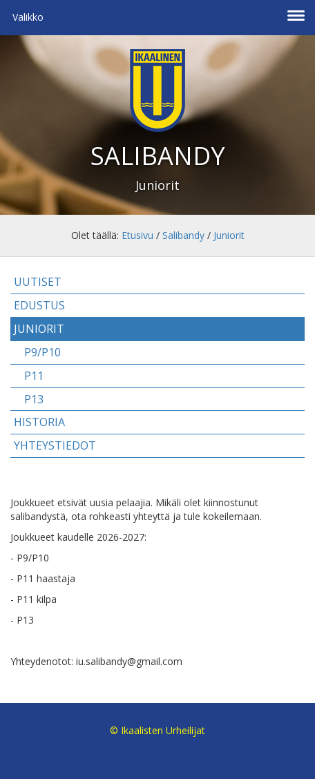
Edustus (39, 305)
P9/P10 (42, 352)
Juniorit (229, 235)
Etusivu (137, 235)
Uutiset (37, 281)
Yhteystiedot (55, 445)
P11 (34, 375)
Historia (39, 422)
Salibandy (183, 235)
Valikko (28, 16)
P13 (34, 399)
